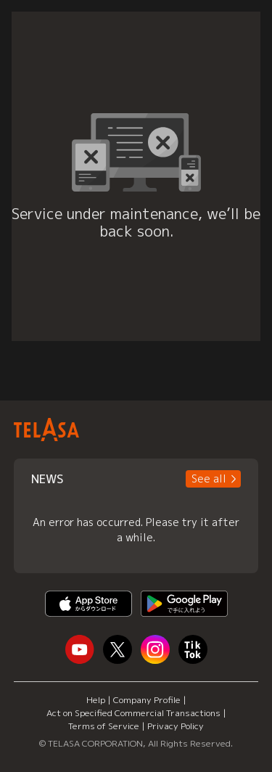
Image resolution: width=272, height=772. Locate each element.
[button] (213, 479)
